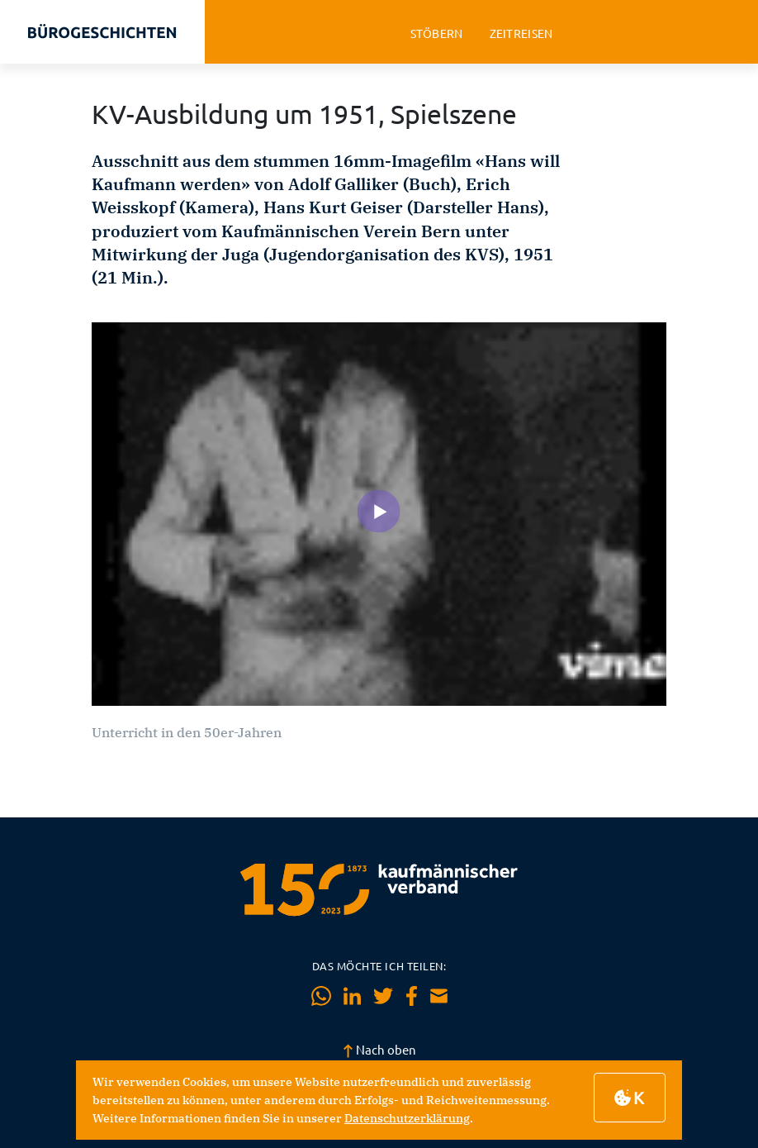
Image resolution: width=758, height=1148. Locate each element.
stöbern (436, 33)
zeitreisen (521, 33)
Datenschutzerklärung (407, 1118)
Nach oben (379, 1049)
